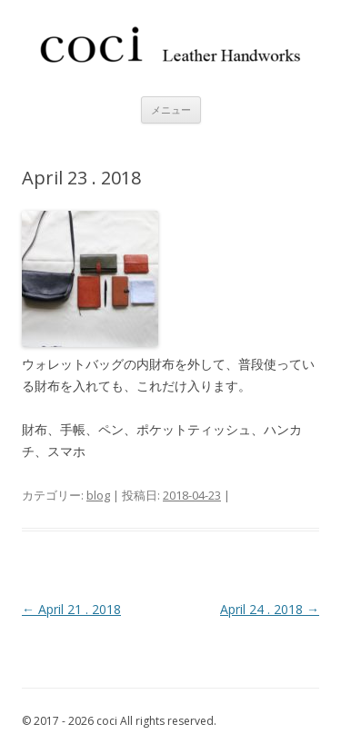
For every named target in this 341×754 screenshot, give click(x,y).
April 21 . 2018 (71, 609)
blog (98, 495)
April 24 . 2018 (269, 609)
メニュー (171, 109)
